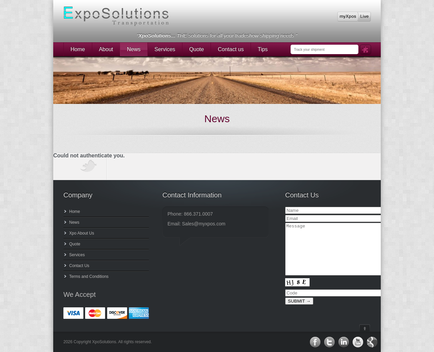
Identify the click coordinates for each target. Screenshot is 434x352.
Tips (263, 49)
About (106, 49)
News (134, 49)
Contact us (230, 49)
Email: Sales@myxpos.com (196, 223)
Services (165, 49)
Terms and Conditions (88, 276)
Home (78, 49)
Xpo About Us (81, 233)
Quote (196, 49)
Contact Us (79, 265)
